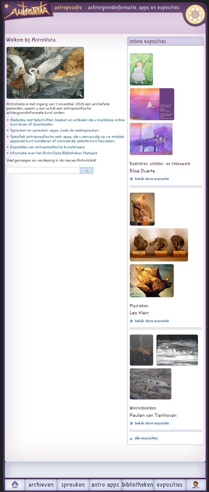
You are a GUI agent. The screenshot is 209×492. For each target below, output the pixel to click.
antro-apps (105, 485)
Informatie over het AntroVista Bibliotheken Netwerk (53, 153)
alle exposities (146, 438)
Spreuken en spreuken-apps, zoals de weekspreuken (54, 130)
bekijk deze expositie (152, 178)
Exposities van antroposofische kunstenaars (47, 147)
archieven (41, 485)
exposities (170, 485)
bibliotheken (137, 485)
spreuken (73, 485)
